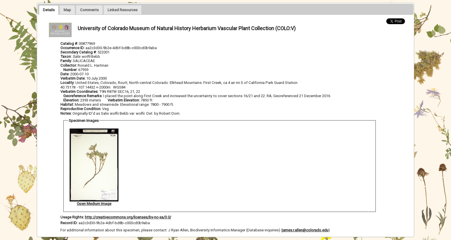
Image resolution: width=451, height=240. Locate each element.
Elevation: (71, 100)
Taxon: (66, 56)
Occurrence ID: (72, 48)
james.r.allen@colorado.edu (305, 230)
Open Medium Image (94, 203)
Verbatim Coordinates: (79, 91)
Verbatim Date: (72, 78)
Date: (64, 74)
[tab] (49, 9)
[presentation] (48, 9)
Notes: (66, 113)
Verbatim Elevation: (124, 100)
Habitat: (67, 104)
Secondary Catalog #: (79, 52)
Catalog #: (69, 43)
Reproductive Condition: (80, 109)
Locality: (67, 82)
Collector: (69, 65)
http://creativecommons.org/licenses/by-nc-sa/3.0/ (128, 217)
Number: (70, 70)
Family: (66, 61)
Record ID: (69, 223)
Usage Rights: (72, 217)
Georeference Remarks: (83, 96)
